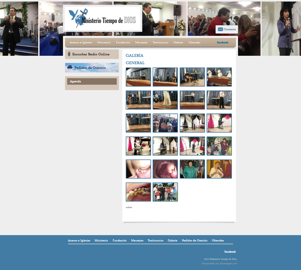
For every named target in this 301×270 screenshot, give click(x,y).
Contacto (227, 29)
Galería (178, 42)
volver (129, 207)
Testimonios (160, 42)
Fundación (123, 42)
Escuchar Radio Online (88, 54)
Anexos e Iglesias (81, 42)
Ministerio (104, 42)
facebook (223, 42)
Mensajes (141, 42)
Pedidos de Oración (86, 67)
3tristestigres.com (228, 263)
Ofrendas (194, 42)
